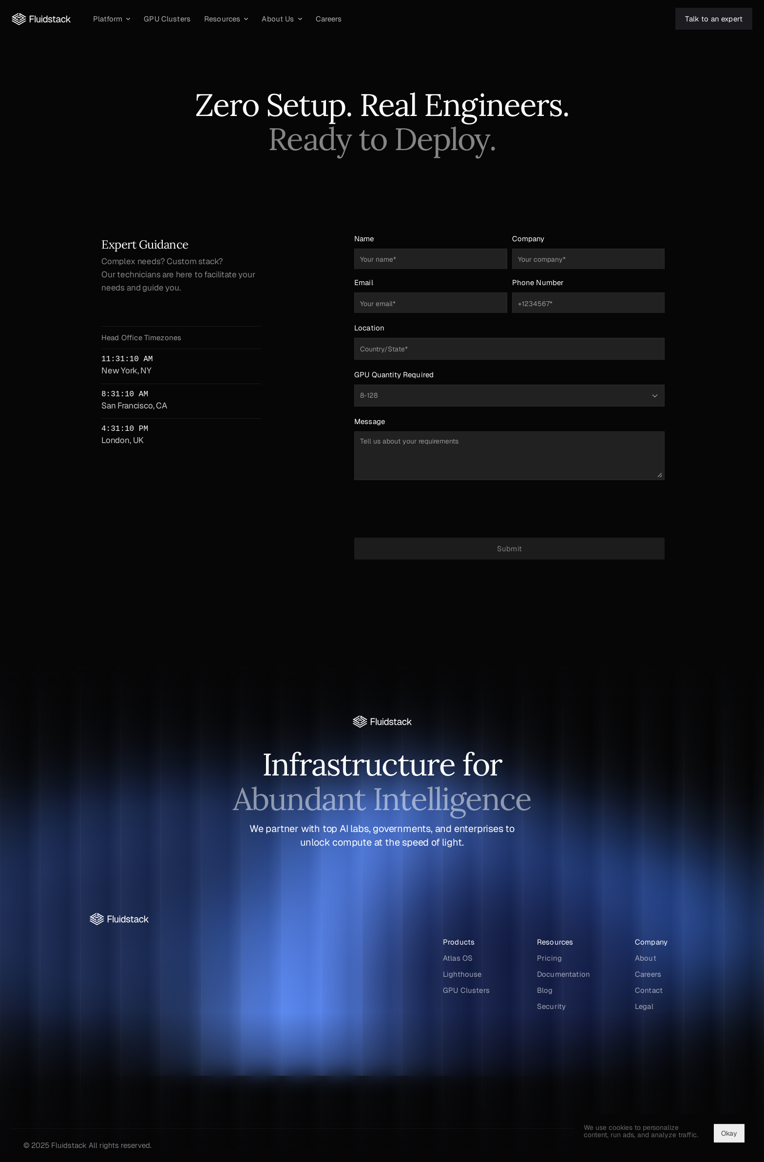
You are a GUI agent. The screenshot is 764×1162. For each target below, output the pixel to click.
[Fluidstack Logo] (41, 19)
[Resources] (226, 19)
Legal (644, 1006)
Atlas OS (458, 958)
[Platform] (111, 19)
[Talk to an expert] (713, 19)
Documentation (563, 974)
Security (551, 1006)
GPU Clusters (466, 990)
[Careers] (329, 19)
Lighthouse (462, 974)
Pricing (549, 958)
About (645, 958)
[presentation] (510, 509)
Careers (648, 974)
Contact (649, 990)
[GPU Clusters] (167, 19)
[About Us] (281, 19)
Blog (545, 990)
